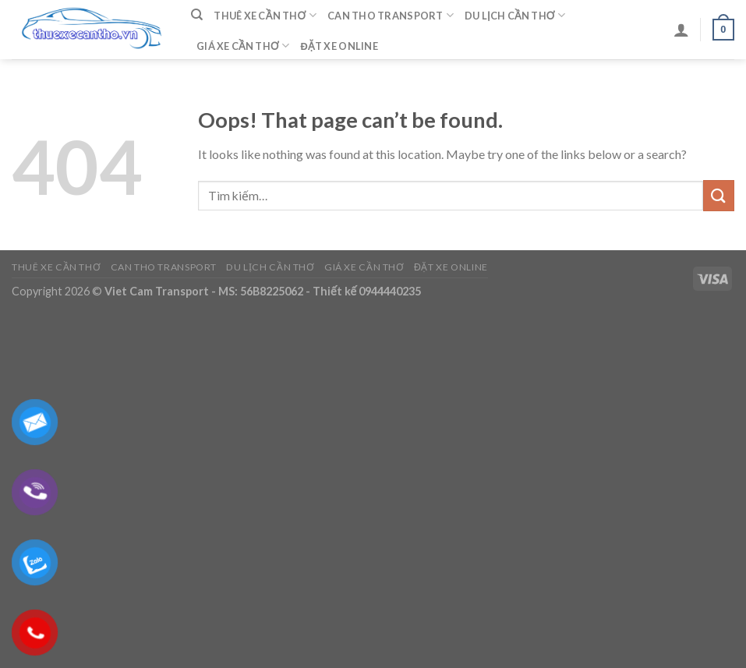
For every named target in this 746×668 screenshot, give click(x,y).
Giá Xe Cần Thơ (243, 45)
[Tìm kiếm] (197, 15)
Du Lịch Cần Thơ (515, 15)
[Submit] (718, 195)
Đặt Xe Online (339, 46)
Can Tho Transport (390, 15)
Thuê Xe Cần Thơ (265, 15)
